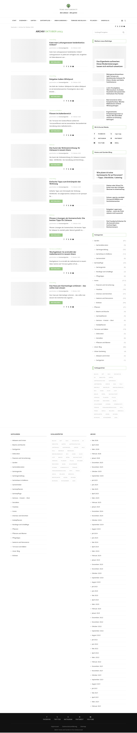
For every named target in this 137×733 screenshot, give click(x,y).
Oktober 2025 (97, 472)
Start (14, 20)
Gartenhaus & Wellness (111, 254)
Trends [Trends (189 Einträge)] (96, 411)
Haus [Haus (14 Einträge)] (114, 384)
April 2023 (95, 600)
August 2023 (96, 582)
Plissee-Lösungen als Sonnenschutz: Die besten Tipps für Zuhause (67, 219)
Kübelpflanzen (111, 325)
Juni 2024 (95, 538)
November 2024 (97, 516)
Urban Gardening (60, 20)
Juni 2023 (95, 591)
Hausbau (111, 289)
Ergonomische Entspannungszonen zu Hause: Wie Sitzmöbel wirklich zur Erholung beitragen (114, 115)
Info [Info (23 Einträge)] (95, 391)
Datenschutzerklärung (69, 727)
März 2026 (95, 450)
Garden (110, 241)
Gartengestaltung (111, 249)
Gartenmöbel (111, 258)
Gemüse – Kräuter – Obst (111, 320)
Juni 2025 (95, 485)
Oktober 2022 (97, 627)
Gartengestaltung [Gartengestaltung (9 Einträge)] (99, 381)
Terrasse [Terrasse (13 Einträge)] (96, 407)
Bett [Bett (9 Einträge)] (103, 374)
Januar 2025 (96, 507)
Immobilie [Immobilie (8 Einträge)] (97, 387)
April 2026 (95, 445)
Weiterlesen (56, 62)
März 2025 (95, 498)
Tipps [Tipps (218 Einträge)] (121, 407)
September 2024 (97, 525)
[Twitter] (117, 26)
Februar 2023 (96, 609)
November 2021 (97, 671)
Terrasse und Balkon (78, 20)
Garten (33, 20)
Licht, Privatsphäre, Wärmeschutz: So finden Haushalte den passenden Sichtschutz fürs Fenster (115, 91)
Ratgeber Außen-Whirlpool (61, 79)
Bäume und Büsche (111, 311)
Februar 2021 (96, 706)
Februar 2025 (96, 503)
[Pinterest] (122, 26)
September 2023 (97, 578)
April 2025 (95, 494)
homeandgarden (63, 48)
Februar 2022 (96, 662)
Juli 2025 (95, 481)
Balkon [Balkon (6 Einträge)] (96, 374)
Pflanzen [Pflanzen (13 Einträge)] (105, 397)
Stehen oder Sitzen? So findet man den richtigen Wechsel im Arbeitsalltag (115, 187)
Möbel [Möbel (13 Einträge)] (103, 394)
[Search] (125, 21)
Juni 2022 (95, 644)
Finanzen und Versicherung (111, 285)
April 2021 (95, 698)
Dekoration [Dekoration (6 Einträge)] (117, 374)
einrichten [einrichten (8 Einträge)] (102, 377)
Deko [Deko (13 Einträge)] (109, 374)
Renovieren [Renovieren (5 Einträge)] (106, 401)
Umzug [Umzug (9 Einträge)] (104, 411)
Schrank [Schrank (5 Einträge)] (108, 404)
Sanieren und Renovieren (111, 298)
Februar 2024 (96, 556)
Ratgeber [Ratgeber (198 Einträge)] (96, 401)
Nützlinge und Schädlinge (111, 272)
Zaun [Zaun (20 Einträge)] (115, 418)
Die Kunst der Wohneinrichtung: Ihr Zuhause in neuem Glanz (64, 149)
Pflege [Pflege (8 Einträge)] (114, 397)
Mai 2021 (95, 693)
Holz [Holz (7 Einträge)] (121, 384)
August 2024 (96, 529)
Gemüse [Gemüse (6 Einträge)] (107, 384)
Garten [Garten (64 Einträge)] (111, 377)
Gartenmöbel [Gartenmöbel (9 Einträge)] (98, 384)
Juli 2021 (95, 689)
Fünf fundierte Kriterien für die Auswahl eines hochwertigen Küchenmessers (116, 224)
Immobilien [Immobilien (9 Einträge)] (106, 387)
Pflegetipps (111, 276)
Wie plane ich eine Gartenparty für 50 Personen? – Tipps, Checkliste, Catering (110, 175)
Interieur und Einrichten (111, 294)
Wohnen (111, 303)
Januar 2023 (96, 613)
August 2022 (96, 636)
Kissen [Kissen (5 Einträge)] (101, 391)
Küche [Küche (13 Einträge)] (108, 391)
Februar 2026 (96, 454)
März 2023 (95, 605)
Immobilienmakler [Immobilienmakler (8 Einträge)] (118, 387)
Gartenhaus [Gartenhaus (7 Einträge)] (112, 381)
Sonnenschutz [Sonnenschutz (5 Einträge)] (118, 404)
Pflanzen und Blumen (111, 342)
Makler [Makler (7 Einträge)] (96, 394)
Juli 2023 (95, 587)
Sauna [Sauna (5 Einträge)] (114, 401)
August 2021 (96, 684)
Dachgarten (111, 360)
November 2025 (97, 467)
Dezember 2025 (97, 463)
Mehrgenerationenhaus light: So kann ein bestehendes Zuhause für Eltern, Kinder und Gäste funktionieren (115, 78)
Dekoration (111, 334)
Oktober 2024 (97, 520)
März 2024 (95, 551)
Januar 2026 (96, 458)
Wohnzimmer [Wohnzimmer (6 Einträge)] (107, 418)
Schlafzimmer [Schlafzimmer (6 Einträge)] (98, 404)
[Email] (117, 143)
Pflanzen (93, 20)
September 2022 (97, 631)
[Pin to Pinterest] (70, 66)
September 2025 (97, 476)
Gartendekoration (111, 245)
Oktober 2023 (97, 574)
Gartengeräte (111, 267)
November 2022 (97, 622)
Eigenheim (22, 20)
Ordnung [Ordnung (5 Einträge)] (97, 397)
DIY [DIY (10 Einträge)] (95, 377)
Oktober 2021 (97, 675)
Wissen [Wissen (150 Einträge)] (108, 414)
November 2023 (97, 569)
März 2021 (95, 702)
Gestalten (111, 338)
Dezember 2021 (97, 667)
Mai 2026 (95, 441)
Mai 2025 (95, 489)
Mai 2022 (95, 649)
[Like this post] (64, 66)
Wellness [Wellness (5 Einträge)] (111, 411)
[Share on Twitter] (68, 66)
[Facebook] (115, 26)
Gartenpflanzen (111, 316)
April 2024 (95, 547)
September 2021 (97, 680)
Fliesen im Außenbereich (60, 114)
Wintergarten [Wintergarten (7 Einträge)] (98, 414)
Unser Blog (105, 20)
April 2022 (95, 653)
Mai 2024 (95, 543)
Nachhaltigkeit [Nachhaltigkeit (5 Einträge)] (113, 394)
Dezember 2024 (97, 512)
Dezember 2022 (97, 618)
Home (110, 280)
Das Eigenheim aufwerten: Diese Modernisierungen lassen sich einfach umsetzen (110, 63)
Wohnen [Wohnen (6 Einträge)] (115, 414)
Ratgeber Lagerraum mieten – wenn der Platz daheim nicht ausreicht (115, 211)
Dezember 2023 (97, 565)
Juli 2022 (95, 640)
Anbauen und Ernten (111, 356)
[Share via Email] (73, 66)
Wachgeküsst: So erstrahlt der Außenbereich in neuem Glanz (62, 253)
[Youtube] (124, 26)
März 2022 (95, 658)
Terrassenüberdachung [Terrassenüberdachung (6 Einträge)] (110, 407)
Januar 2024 (96, 560)
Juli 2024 (95, 534)
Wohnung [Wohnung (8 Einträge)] (97, 418)
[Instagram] (119, 26)
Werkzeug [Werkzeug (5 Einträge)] (121, 411)
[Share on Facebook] (66, 66)
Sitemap (83, 727)
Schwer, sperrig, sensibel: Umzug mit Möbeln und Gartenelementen (115, 199)
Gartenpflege (45, 20)
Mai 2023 (95, 596)
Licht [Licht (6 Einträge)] (115, 391)
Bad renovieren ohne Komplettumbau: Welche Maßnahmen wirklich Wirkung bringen (115, 102)
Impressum (55, 727)
